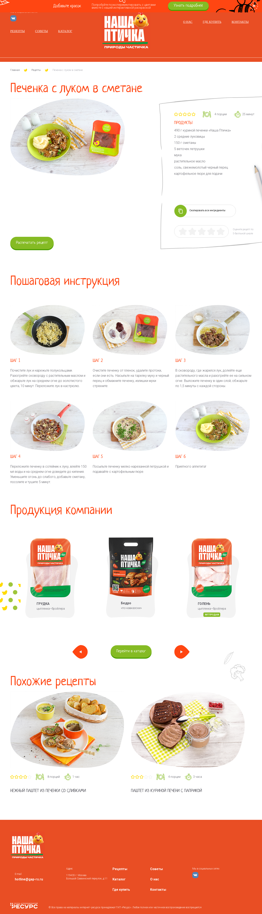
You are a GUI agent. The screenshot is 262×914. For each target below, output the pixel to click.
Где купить (212, 21)
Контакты (240, 21)
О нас (187, 21)
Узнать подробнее (188, 6)
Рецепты (17, 31)
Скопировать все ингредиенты (199, 211)
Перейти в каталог (131, 651)
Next (182, 652)
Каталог (65, 31)
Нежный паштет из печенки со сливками (48, 790)
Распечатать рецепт (32, 243)
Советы (41, 31)
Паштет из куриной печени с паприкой (166, 790)
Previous (80, 652)
